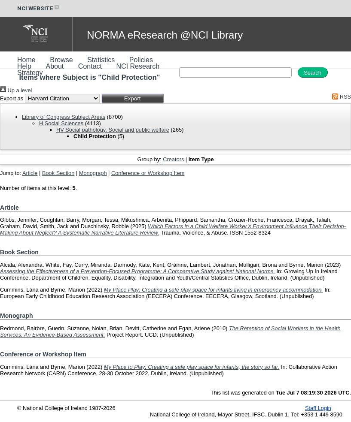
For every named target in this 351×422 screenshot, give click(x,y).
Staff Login (318, 408)
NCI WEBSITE (38, 8)
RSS (340, 96)
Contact (90, 66)
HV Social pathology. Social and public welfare (112, 130)
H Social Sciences (61, 123)
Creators (173, 159)
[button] (132, 98)
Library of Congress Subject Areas (63, 117)
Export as (11, 98)
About (55, 66)
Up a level (16, 90)
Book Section (58, 173)
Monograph (93, 173)
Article (30, 173)
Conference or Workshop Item (147, 173)
